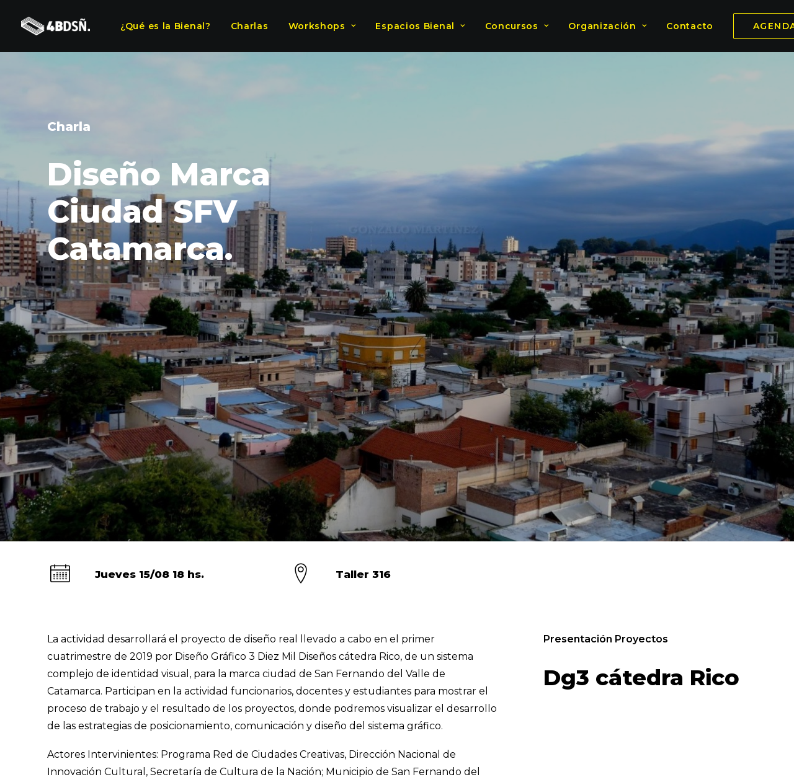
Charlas (250, 26)
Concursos (517, 26)
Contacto (689, 26)
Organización (607, 26)
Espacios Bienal (420, 26)
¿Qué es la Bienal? (165, 26)
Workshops (322, 26)
